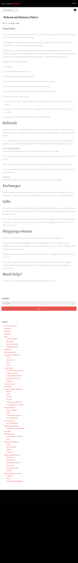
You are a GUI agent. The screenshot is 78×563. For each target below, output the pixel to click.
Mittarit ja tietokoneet (10, 352)
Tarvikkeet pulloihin (12, 418)
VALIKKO (74, 3)
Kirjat (7, 357)
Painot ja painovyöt (9, 384)
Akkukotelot (9, 457)
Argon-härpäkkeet (11, 410)
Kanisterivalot (10, 460)
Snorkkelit (9, 452)
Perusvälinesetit (11, 447)
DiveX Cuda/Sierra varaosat (14, 436)
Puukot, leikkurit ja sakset (13, 376)
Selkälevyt (9, 476)
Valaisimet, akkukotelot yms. (12, 455)
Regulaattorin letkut (12, 347)
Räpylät (8, 449)
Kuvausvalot (10, 465)
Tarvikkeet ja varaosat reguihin (15, 428)
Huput (8, 394)
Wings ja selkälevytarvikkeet (14, 481)
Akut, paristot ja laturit (10, 326)
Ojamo (8, 363)
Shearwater (7, 431)
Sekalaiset (9, 381)
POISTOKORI (8, 386)
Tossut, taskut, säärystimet (14, 402)
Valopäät (9, 471)
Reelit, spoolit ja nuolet (13, 378)
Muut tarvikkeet (8, 368)
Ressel (8, 365)
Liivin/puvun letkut (11, 339)
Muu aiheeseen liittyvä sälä (12, 355)
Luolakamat (7, 349)
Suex (7, 439)
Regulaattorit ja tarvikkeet (11, 426)
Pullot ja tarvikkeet (9, 407)
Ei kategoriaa (7, 329)
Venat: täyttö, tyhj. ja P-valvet (14, 405)
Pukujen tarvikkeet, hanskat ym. (13, 389)
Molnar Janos (10, 360)
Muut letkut (9, 341)
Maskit (8, 444)
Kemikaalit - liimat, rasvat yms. (15, 370)
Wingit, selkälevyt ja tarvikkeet (12, 473)
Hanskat (8, 391)
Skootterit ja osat (9, 434)
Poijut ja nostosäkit (12, 373)
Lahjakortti (7, 334)
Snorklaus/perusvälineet (11, 442)
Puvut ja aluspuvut (9, 421)
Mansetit (9, 399)
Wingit (8, 478)
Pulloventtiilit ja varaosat (13, 415)
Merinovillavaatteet (12, 423)
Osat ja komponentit (12, 468)
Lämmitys (9, 397)
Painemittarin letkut (12, 344)
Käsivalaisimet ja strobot (13, 463)
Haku (39, 308)
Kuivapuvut (7, 331)
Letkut (6, 336)
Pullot (8, 413)
